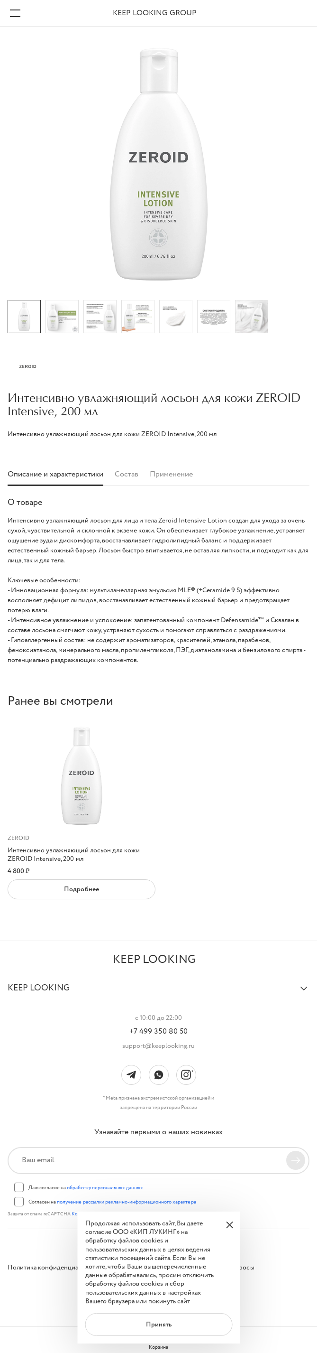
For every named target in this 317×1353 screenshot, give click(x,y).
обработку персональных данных (105, 1188)
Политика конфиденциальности (55, 1267)
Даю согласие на (85, 1188)
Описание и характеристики (55, 475)
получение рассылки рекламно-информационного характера (126, 1202)
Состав (126, 475)
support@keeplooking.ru (158, 1046)
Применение (171, 475)
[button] (158, 992)
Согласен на (112, 1202)
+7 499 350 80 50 (158, 1031)
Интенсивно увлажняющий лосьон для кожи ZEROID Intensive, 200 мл (74, 855)
